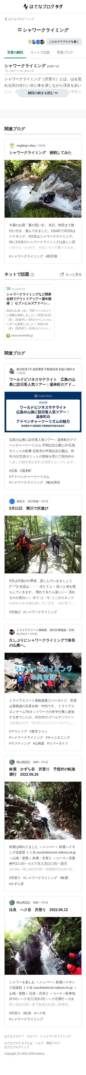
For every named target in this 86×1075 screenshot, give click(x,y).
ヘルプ (39, 1043)
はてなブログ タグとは (18, 1043)
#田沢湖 (51, 256)
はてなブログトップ (16, 1047)
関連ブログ (65, 52)
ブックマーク (15, 289)
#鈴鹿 (64, 878)
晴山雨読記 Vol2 (27, 762)
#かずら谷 (16, 884)
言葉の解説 (15, 52)
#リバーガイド (57, 743)
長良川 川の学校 (28, 501)
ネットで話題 (40, 52)
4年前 (44, 501)
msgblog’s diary (26, 145)
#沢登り (15, 878)
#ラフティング (19, 743)
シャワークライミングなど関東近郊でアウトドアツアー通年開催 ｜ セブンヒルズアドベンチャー (28, 299)
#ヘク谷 (40, 1013)
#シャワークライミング (26, 256)
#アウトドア (18, 731)
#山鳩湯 (38, 743)
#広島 (13, 470)
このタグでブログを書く (64, 41)
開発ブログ (53, 1043)
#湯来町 (26, 470)
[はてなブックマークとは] (32, 274)
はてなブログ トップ (19, 19)
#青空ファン (39, 731)
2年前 (41, 145)
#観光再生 (53, 482)
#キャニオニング (58, 737)
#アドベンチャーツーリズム (29, 476)
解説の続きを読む (43, 93)
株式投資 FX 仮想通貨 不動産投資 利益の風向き (46, 369)
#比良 (27, 1013)
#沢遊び (15, 612)
